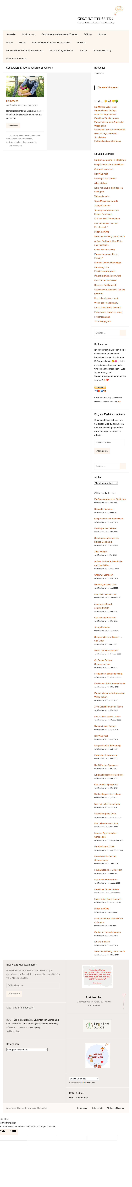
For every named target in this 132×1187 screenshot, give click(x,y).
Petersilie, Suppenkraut (105, 755)
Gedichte (81, 42)
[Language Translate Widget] (84, 1078)
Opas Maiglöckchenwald (106, 201)
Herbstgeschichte (13, 142)
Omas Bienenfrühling (104, 249)
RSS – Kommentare (79, 1098)
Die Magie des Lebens (105, 178)
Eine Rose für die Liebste (106, 118)
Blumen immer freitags (105, 110)
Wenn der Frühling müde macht (109, 236)
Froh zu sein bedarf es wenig (108, 312)
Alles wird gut (100, 183)
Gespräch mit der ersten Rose (108, 164)
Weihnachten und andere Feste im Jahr (51, 42)
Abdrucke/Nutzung (102, 50)
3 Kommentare (16, 145)
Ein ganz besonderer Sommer (108, 775)
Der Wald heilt (101, 174)
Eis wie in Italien (102, 942)
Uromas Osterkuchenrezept (107, 262)
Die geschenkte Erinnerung (107, 745)
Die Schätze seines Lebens (107, 716)
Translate (88, 1082)
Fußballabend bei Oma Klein (108, 870)
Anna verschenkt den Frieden (108, 707)
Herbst (9, 42)
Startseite (11, 34)
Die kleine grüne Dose (105, 813)
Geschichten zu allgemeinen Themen (59, 34)
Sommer (102, 34)
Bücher (83, 50)
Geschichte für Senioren (22, 139)
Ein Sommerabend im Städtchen (110, 160)
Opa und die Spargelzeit (106, 784)
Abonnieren (102, 451)
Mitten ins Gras (101, 232)
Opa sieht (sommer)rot (105, 617)
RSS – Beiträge (76, 1093)
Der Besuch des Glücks (105, 879)
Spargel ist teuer (102, 205)
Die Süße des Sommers (105, 765)
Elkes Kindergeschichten (62, 50)
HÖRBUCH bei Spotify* (30, 1027)
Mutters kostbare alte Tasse (107, 141)
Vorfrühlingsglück (102, 321)
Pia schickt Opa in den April (107, 276)
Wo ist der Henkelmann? (106, 303)
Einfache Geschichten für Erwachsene (24, 50)
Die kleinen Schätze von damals (109, 129)
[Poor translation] (13, 1132)
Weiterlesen (13, 126)
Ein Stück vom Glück (104, 846)
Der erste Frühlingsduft (105, 285)
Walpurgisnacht (101, 196)
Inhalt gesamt (28, 34)
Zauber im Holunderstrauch (107, 932)
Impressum (82, 1108)
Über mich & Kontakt (16, 58)
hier (119, 402)
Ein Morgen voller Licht (105, 107)
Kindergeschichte (29, 142)
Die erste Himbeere (108, 87)
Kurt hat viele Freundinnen (107, 219)
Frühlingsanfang (102, 317)
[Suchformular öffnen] (124, 34)
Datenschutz (97, 1108)
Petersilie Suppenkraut (105, 114)
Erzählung (14, 135)
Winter (22, 42)
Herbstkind (12, 101)
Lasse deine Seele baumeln (107, 307)
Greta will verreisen (103, 169)
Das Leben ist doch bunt (106, 298)
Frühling (88, 34)
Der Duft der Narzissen (105, 280)
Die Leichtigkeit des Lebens (107, 794)
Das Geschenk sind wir (105, 594)
